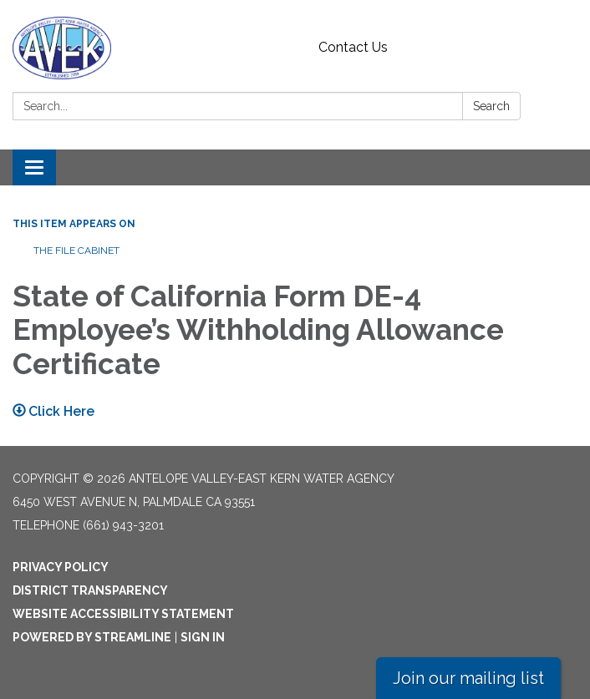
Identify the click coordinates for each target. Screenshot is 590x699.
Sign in (203, 637)
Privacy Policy (61, 567)
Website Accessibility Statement (123, 613)
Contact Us (353, 47)
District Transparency (90, 590)
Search (491, 106)
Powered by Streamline (92, 637)
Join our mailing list (468, 678)
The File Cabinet (76, 250)
